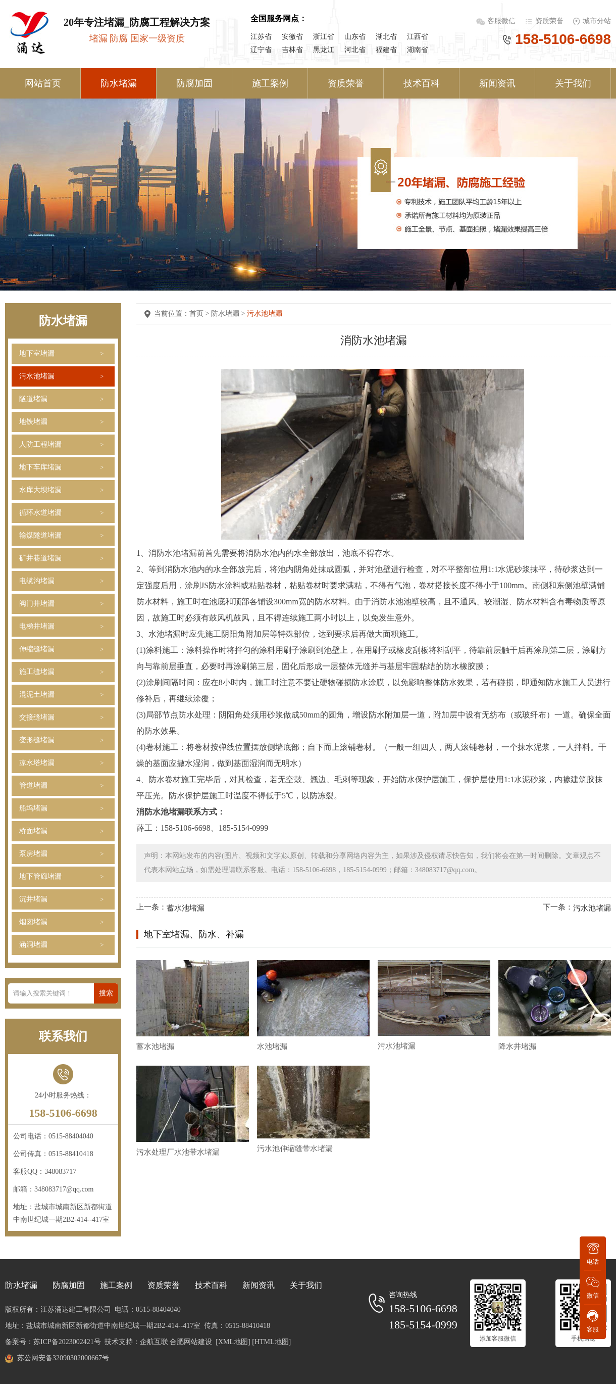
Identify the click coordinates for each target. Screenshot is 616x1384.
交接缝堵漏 (37, 717)
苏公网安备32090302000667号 (63, 1358)
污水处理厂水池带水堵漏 (178, 1152)
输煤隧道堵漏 (40, 535)
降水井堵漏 (517, 1046)
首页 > (200, 313)
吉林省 (292, 50)
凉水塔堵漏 (37, 763)
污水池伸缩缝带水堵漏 (295, 1148)
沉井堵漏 (33, 899)
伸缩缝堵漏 (37, 649)
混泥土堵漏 (37, 694)
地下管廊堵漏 (40, 876)
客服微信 (502, 21)
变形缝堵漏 (37, 740)
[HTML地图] (271, 1342)
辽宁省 (261, 50)
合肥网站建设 (191, 1342)
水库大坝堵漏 (40, 490)
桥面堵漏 (33, 831)
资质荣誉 (549, 21)
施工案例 (270, 83)
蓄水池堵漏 (185, 907)
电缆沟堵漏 (37, 581)
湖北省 (386, 36)
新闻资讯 (497, 83)
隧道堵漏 (33, 399)
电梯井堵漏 (37, 626)
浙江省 (323, 36)
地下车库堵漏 (40, 467)
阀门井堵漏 (37, 603)
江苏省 (261, 36)
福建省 (386, 50)
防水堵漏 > (229, 313)
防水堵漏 (118, 83)
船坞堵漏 (33, 808)
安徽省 (292, 36)
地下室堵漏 (37, 353)
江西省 (417, 36)
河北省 (355, 50)
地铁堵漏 (33, 421)
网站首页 (43, 83)
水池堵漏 (272, 1046)
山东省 (355, 36)
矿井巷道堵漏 (40, 558)
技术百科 (421, 83)
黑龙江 (323, 50)
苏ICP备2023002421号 (67, 1342)
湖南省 (417, 50)
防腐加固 (194, 83)
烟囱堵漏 (33, 922)
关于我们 (573, 83)
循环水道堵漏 (40, 512)
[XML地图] (233, 1342)
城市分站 (597, 21)
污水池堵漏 (37, 376)
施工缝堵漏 (37, 672)
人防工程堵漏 (40, 444)
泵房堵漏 (33, 853)
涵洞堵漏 (33, 944)
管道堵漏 (33, 785)
